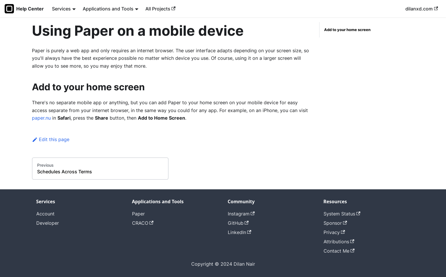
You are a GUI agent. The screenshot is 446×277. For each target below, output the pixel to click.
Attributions (339, 241)
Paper (138, 214)
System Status (342, 214)
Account (45, 214)
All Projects (160, 9)
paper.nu (41, 118)
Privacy (334, 232)
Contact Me (339, 251)
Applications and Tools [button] (108, 9)
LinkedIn (239, 232)
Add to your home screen (347, 30)
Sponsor (335, 223)
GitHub (238, 223)
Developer (47, 223)
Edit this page (51, 139)
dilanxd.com (421, 9)
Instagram (241, 214)
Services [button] (61, 9)
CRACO (143, 223)
